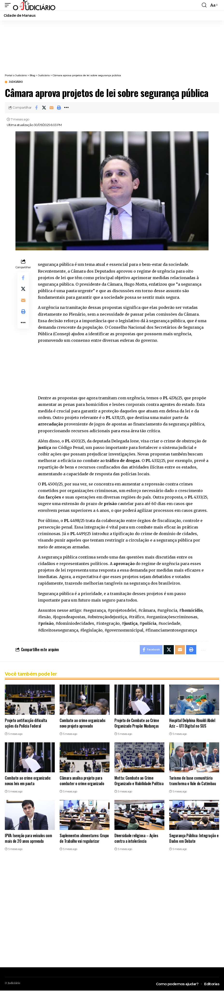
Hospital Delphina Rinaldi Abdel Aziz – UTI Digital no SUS (192, 723)
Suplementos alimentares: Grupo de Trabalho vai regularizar (84, 838)
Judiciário (16, 82)
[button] (9, 5)
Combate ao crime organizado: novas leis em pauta (28, 781)
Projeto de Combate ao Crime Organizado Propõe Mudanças (136, 723)
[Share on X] (44, 108)
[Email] (51, 108)
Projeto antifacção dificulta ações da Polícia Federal (26, 723)
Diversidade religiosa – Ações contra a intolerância (136, 838)
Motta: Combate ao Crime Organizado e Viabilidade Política (138, 781)
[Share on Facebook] (36, 108)
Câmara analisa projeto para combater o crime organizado (82, 781)
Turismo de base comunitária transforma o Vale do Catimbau (192, 781)
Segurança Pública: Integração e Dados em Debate (193, 838)
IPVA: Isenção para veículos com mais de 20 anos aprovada (28, 838)
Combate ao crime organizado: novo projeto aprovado (83, 723)
